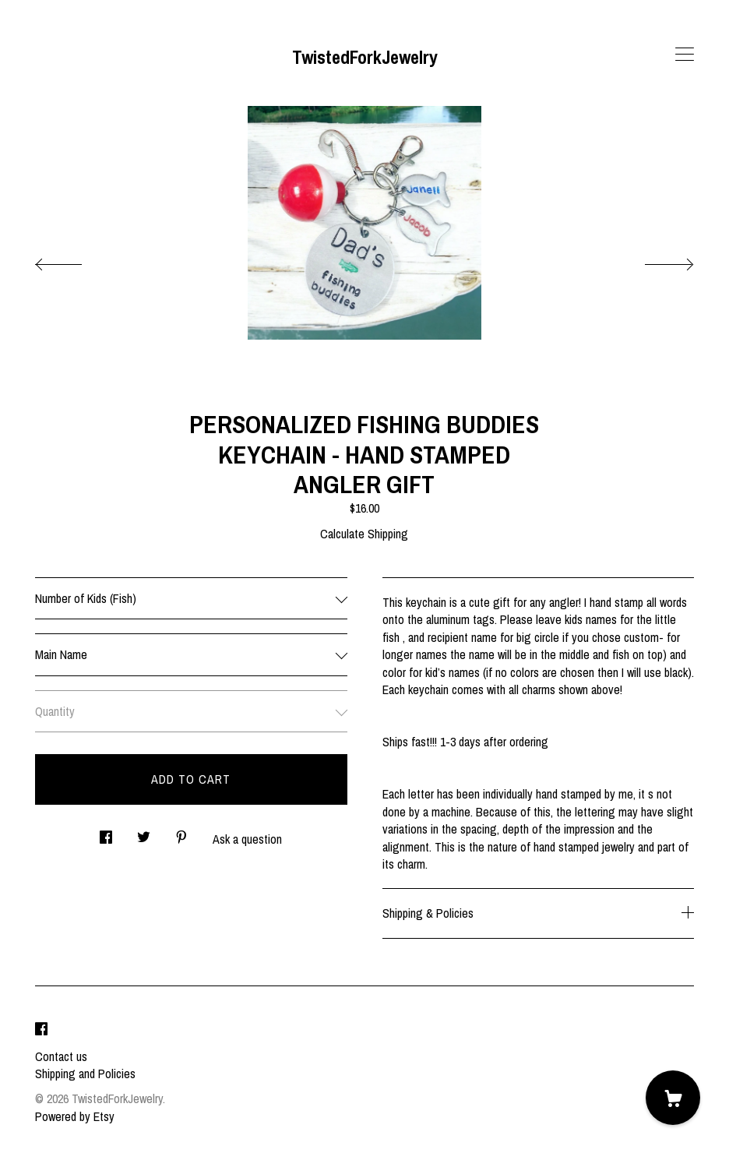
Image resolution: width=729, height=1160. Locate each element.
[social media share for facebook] (106, 833)
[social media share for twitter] (143, 833)
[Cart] (673, 1097)
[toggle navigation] (684, 54)
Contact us (61, 1056)
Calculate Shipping (364, 533)
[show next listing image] (655, 260)
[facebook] (41, 1029)
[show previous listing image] (74, 260)
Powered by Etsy (74, 1116)
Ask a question (247, 839)
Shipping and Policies (85, 1073)
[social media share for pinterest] (181, 833)
